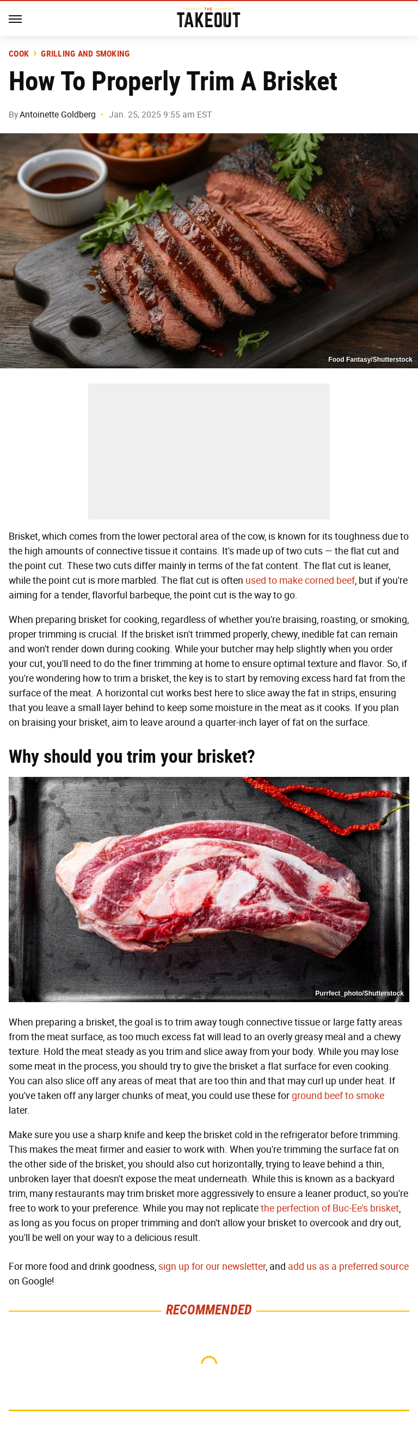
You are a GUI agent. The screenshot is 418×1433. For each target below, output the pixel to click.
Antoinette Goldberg (58, 114)
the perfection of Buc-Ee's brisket (330, 1208)
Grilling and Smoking (85, 54)
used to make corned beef (300, 580)
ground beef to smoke (338, 1096)
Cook (19, 54)
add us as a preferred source (348, 1267)
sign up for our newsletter (212, 1267)
